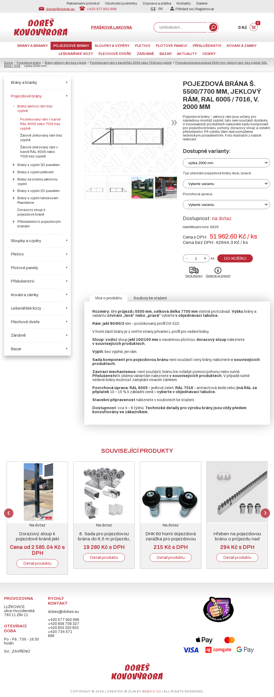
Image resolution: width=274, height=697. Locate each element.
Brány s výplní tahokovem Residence (37, 200)
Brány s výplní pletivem (35, 172)
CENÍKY (209, 54)
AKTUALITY (187, 54)
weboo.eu (151, 691)
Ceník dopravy (194, 275)
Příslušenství (207, 46)
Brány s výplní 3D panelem (38, 165)
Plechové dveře (114, 54)
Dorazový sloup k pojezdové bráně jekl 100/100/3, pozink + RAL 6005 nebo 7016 (37, 541)
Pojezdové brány (71, 46)
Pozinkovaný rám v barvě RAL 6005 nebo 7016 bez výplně (131, 62)
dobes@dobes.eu (60, 9)
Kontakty (184, 3)
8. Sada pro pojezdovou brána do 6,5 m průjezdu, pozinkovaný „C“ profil (104, 539)
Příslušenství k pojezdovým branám (39, 224)
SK (160, 9)
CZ (153, 9)
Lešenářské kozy (76, 54)
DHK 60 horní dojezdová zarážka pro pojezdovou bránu (171, 539)
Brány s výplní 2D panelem (38, 191)
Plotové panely (171, 46)
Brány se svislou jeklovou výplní (37, 182)
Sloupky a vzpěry (112, 46)
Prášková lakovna (112, 27)
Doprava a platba (157, 3)
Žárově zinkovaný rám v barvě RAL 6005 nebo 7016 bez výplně (39, 151)
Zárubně (145, 54)
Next (265, 513)
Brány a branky (32, 46)
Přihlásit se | (182, 9)
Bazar (165, 54)
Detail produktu (37, 563)
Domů (8, 62)
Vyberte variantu (201, 184)
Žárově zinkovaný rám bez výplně (41, 138)
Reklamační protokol (83, 3)
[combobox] (180, 27)
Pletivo (142, 46)
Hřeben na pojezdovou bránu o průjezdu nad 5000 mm (237, 539)
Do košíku (235, 258)
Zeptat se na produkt (218, 275)
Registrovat (204, 9)
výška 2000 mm (200, 163)
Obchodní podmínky (121, 3)
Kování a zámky (242, 46)
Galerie (201, 3)
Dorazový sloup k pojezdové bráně (31, 212)
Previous (8, 513)
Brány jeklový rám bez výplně (65, 62)
